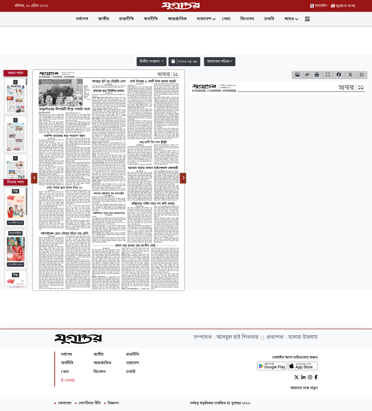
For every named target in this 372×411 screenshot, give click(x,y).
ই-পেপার (67, 380)
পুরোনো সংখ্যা (343, 6)
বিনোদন (247, 18)
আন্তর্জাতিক (177, 18)
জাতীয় (103, 18)
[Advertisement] (186, 40)
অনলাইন (318, 6)
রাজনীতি (126, 18)
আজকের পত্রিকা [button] (218, 62)
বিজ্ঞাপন (113, 403)
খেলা (226, 18)
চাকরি (269, 18)
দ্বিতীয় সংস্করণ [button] (150, 62)
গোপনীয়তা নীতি (90, 403)
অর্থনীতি (151, 18)
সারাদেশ (204, 18)
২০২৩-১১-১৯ (184, 62)
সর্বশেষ (82, 18)
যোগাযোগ (64, 403)
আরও (289, 18)
